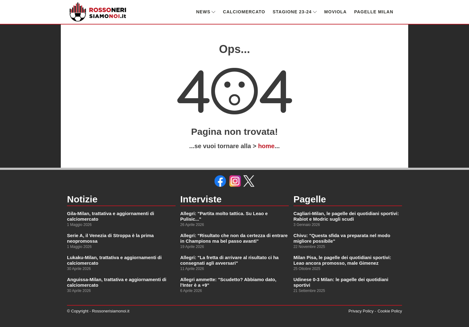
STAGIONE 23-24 (295, 11)
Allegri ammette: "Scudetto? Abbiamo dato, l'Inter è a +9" (228, 282)
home (266, 146)
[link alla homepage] (98, 12)
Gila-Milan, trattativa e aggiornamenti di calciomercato (110, 216)
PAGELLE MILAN (373, 11)
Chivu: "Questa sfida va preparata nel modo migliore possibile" (341, 238)
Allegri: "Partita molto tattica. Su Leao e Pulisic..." (224, 216)
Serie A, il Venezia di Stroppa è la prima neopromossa (110, 238)
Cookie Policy (389, 311)
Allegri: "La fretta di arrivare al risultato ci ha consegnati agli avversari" (229, 260)
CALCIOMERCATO (244, 11)
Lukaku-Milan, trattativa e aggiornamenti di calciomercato (114, 260)
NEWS (206, 11)
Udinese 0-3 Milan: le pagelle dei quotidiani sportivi (340, 282)
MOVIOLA (335, 11)
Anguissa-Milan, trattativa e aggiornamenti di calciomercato (116, 282)
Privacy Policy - (362, 311)
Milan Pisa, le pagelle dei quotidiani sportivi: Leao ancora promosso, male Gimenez (342, 260)
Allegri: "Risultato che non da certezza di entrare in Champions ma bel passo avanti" (234, 238)
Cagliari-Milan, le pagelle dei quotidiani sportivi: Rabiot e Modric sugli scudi (346, 216)
